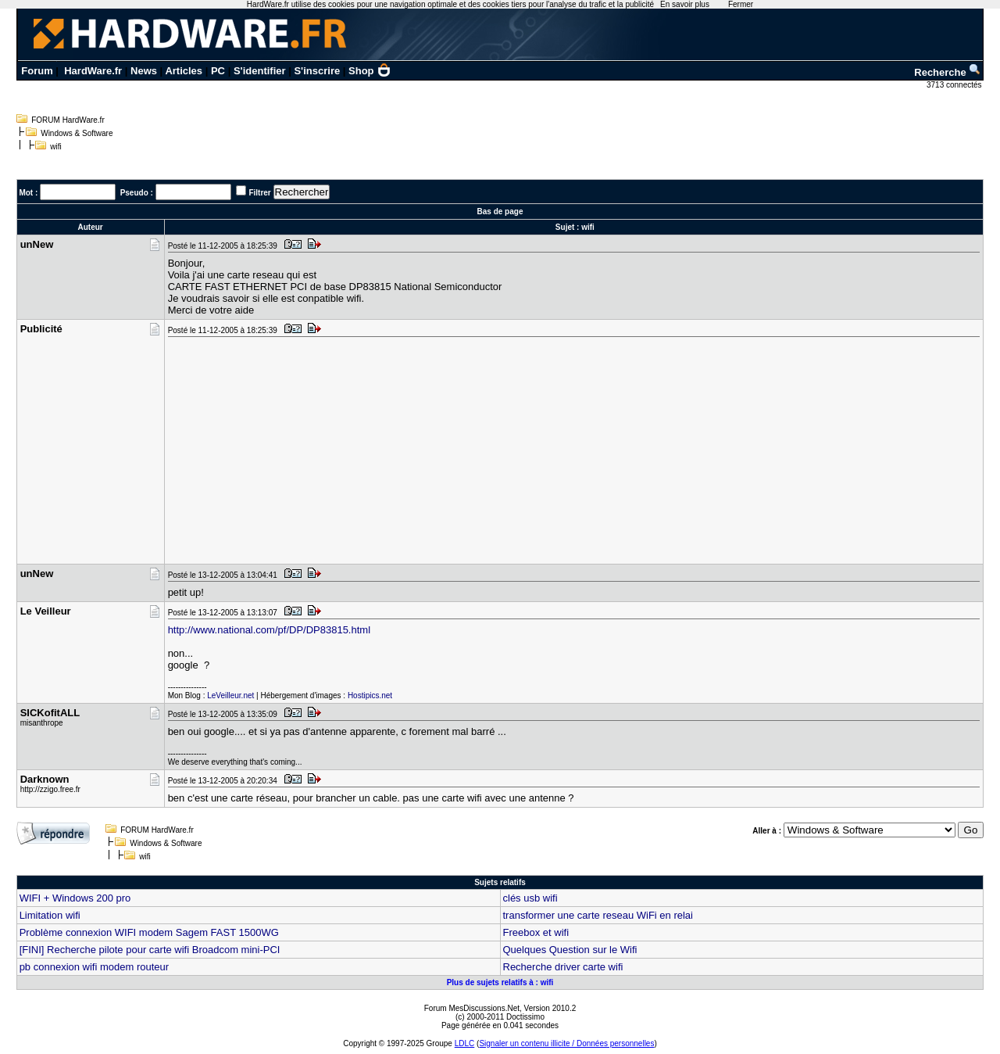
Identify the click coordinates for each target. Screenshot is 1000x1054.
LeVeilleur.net (230, 695)
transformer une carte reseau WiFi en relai (598, 915)
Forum (36, 71)
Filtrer (259, 192)
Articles (183, 71)
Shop (369, 71)
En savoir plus (684, 4)
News (143, 71)
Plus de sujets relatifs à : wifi (500, 982)
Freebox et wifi (536, 932)
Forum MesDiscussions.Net (472, 1008)
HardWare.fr (93, 71)
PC (218, 71)
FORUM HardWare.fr (68, 120)
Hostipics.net (370, 695)
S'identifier (260, 71)
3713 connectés (955, 85)
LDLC (465, 1043)
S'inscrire (317, 71)
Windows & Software (76, 133)
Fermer (740, 4)
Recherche (947, 72)
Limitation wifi (50, 915)
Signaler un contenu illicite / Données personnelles (566, 1043)
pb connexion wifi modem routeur (95, 967)
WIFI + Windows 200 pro (75, 898)
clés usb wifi (530, 898)
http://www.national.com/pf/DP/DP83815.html (269, 630)
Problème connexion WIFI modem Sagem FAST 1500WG (149, 932)
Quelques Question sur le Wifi (570, 949)
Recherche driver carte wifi (563, 967)
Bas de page (500, 211)
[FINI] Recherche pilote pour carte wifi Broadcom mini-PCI (150, 949)
